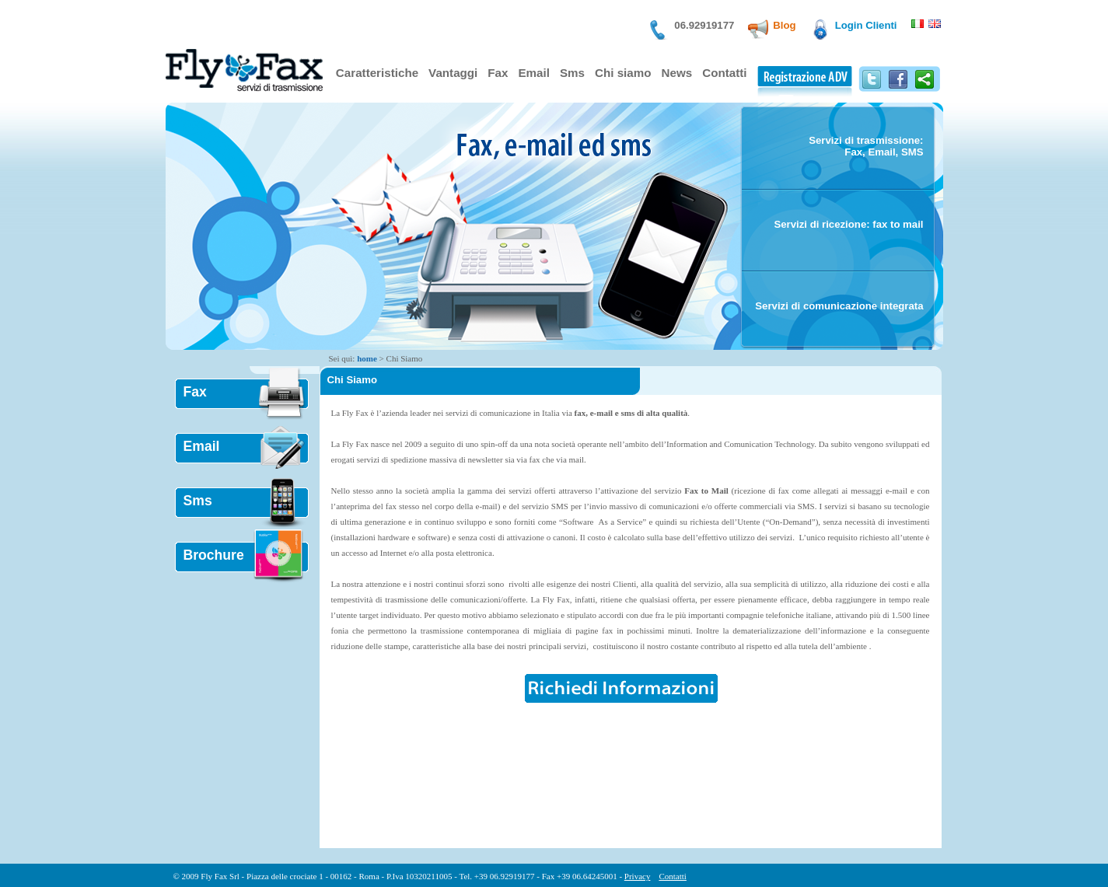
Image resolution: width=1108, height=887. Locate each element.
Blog (784, 25)
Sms (572, 72)
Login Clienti (866, 25)
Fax (498, 72)
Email (533, 72)
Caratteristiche (377, 72)
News (677, 72)
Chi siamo (623, 72)
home (367, 358)
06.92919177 (704, 25)
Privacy (637, 876)
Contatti (724, 72)
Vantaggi (452, 72)
